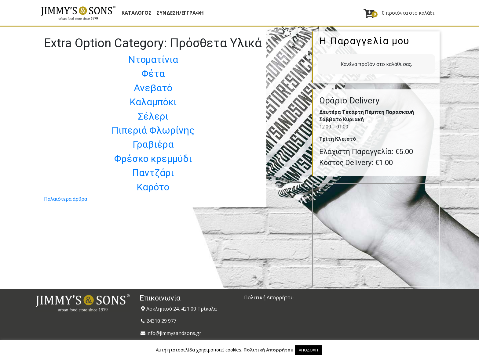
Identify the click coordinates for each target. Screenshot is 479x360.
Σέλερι (153, 116)
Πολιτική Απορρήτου (269, 297)
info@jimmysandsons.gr (173, 333)
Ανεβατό (153, 88)
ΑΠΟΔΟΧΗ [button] (308, 350)
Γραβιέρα (153, 144)
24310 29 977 (161, 321)
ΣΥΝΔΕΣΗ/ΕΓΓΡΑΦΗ (180, 12)
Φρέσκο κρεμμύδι (153, 158)
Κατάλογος (137, 12)
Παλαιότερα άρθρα (65, 199)
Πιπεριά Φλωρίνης (153, 130)
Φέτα (153, 73)
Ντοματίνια (153, 59)
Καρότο (153, 187)
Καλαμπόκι (153, 102)
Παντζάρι (153, 172)
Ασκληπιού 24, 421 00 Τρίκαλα (181, 308)
